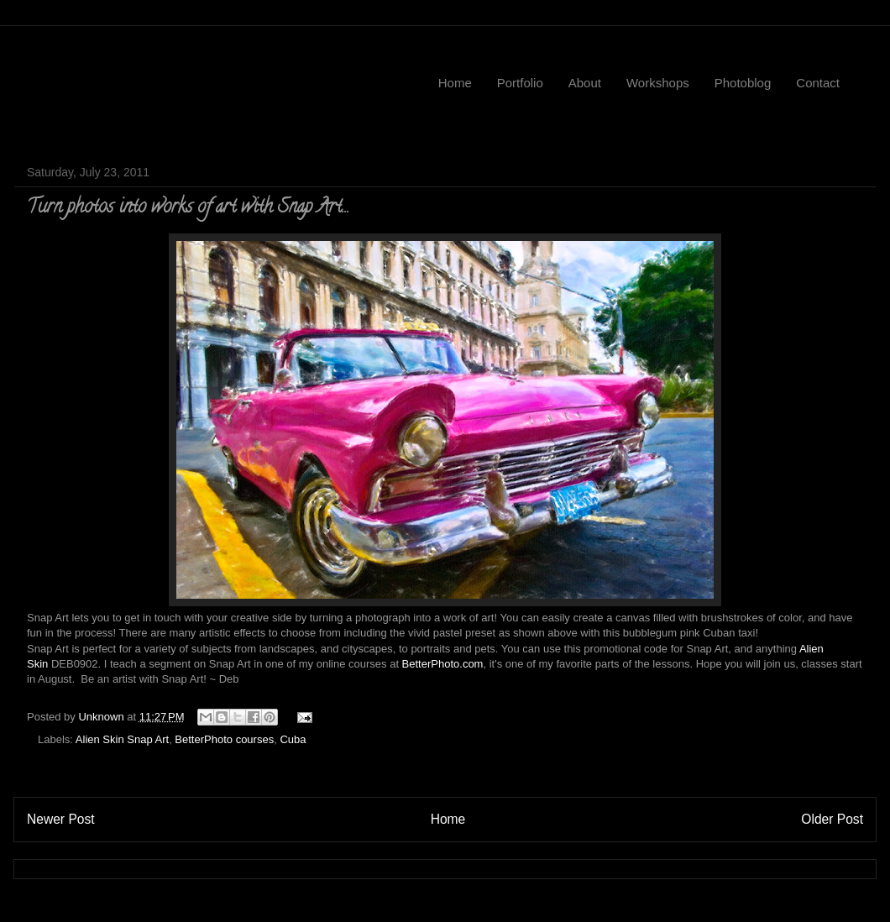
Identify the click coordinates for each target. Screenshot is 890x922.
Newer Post (61, 819)
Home (455, 83)
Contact (818, 83)
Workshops (657, 83)
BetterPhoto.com (443, 663)
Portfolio (520, 83)
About (584, 83)
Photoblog (743, 83)
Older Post (832, 819)
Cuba (293, 739)
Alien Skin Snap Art (122, 739)
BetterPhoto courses (224, 739)
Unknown (102, 716)
